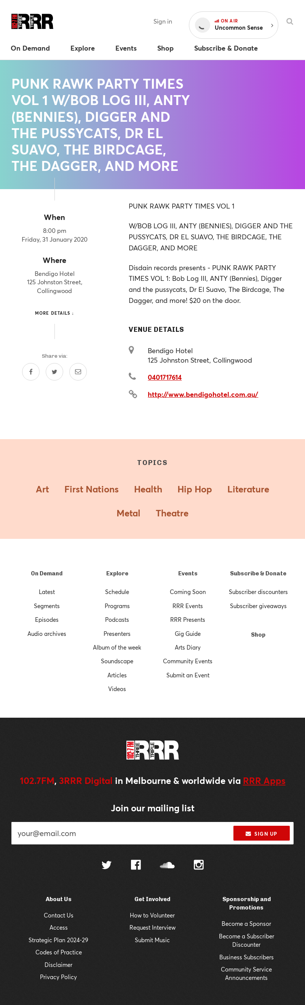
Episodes (47, 619)
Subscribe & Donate (258, 573)
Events (188, 573)
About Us (59, 899)
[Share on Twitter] (54, 372)
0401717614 (165, 377)
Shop (258, 634)
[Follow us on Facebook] (136, 866)
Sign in (162, 21)
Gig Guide (188, 633)
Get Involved (152, 899)
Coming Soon (188, 592)
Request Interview (152, 927)
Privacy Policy (58, 977)
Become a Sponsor (246, 923)
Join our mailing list (153, 808)
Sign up (261, 833)
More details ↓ (54, 313)
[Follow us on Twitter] (106, 866)
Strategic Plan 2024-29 (58, 940)
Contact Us (58, 915)
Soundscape (117, 661)
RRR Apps (264, 780)
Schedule (117, 592)
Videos (117, 689)
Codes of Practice (58, 952)
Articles (117, 675)
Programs (117, 606)
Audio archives (46, 633)
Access (59, 927)
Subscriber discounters (258, 592)
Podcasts (117, 619)
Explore (117, 573)
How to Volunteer (152, 915)
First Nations (91, 489)
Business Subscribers (246, 957)
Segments (47, 606)
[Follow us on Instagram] (199, 866)
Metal (129, 513)
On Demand (46, 573)
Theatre (172, 513)
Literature (248, 489)
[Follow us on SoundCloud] (167, 866)
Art (42, 489)
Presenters (117, 633)
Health (148, 489)
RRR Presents (187, 619)
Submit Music (152, 940)
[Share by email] (78, 372)
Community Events (187, 661)
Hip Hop (194, 489)
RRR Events (187, 606)
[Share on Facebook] (31, 372)
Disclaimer (58, 964)
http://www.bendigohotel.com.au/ (203, 394)
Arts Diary (188, 647)
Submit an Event (187, 675)
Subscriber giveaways (258, 606)
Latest (47, 592)
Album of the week (117, 647)
